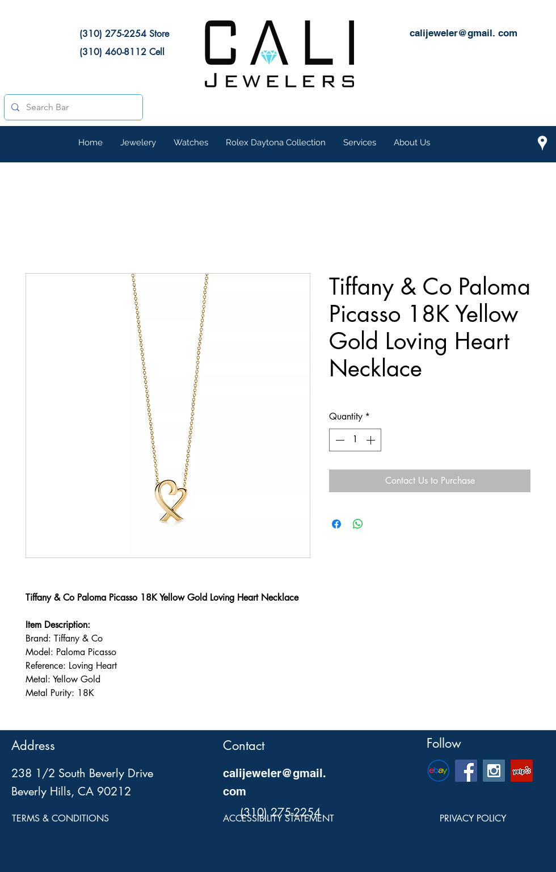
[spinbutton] (355, 440)
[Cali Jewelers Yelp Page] (522, 771)
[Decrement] (339, 440)
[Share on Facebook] (336, 524)
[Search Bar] (72, 107)
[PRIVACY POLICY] (472, 818)
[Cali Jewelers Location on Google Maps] (542, 143)
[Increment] (372, 440)
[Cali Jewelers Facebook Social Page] (466, 771)
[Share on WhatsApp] (358, 524)
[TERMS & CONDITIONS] (60, 818)
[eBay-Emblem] (438, 771)
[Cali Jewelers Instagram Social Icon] (494, 771)
